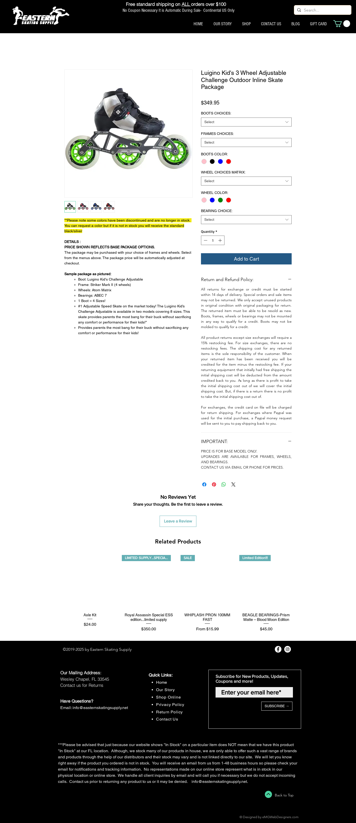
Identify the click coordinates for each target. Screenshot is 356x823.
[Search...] (322, 10)
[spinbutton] (212, 240)
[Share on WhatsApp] (224, 484)
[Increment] (220, 240)
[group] (178, 596)
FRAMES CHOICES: (217, 134)
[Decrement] (205, 240)
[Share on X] (233, 484)
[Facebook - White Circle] (278, 649)
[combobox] (246, 122)
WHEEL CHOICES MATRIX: (223, 172)
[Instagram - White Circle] (287, 649)
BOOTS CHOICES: (216, 113)
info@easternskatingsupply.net (100, 707)
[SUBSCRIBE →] (276, 706)
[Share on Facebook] (204, 484)
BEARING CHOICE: (217, 211)
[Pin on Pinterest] (214, 484)
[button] (341, 23)
